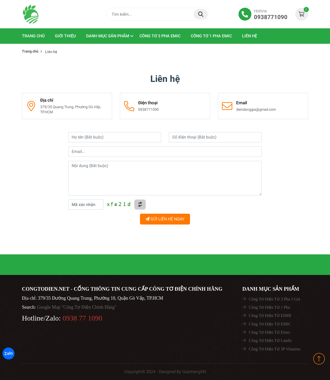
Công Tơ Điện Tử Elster (269, 332)
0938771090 (148, 109)
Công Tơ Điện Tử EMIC (270, 324)
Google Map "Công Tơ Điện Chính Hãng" (76, 307)
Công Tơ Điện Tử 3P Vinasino (274, 349)
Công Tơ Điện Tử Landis (270, 340)
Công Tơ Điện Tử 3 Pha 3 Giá (274, 299)
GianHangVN (194, 371)
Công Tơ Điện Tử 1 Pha (269, 307)
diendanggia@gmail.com (256, 109)
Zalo (8, 353)
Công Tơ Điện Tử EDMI (270, 315)
